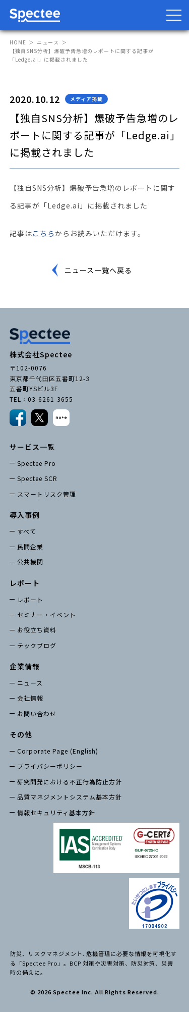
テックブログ (36, 645)
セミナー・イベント (46, 614)
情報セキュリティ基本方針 (56, 812)
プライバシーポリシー (50, 766)
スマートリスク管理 (46, 494)
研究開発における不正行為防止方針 (69, 781)
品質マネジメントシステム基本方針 (69, 796)
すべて (26, 531)
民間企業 (30, 546)
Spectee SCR (37, 478)
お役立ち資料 (36, 629)
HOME (18, 42)
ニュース (48, 42)
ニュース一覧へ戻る (98, 270)
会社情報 (30, 698)
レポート (30, 599)
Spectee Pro (36, 463)
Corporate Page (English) (57, 751)
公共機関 (30, 561)
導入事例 (25, 515)
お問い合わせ (36, 713)
